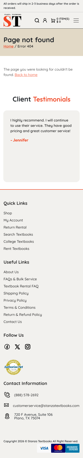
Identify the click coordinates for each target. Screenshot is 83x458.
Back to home (26, 74)
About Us (11, 272)
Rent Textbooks (16, 248)
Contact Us (13, 321)
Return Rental (15, 227)
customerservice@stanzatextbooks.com (46, 405)
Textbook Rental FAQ (21, 286)
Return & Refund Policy (23, 314)
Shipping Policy (16, 293)
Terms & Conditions (19, 307)
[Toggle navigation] (76, 20)
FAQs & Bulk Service (20, 279)
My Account (13, 220)
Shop (8, 213)
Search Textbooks (18, 234)
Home (9, 46)
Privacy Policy (15, 300)
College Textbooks (19, 241)
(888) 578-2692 (26, 395)
